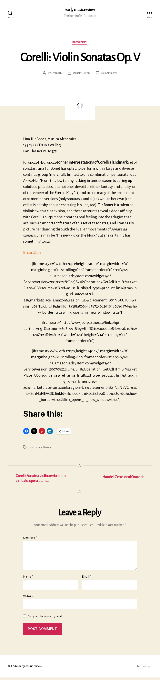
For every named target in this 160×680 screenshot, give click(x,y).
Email (86, 579)
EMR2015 (55, 74)
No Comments (110, 74)
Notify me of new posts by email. (45, 618)
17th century (36, 448)
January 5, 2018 (81, 74)
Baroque (49, 448)
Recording (80, 43)
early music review (80, 9)
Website (28, 598)
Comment (30, 540)
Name (28, 579)
